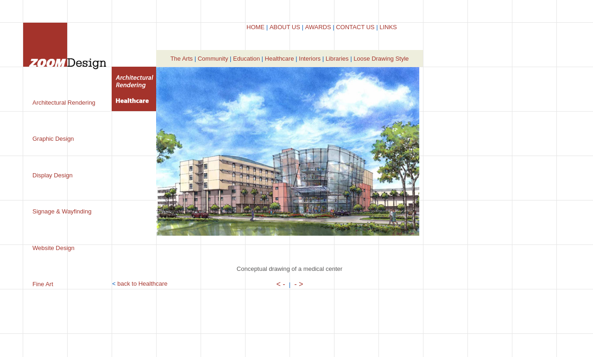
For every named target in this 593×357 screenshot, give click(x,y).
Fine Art (42, 284)
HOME (255, 27)
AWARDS (318, 27)
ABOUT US (285, 27)
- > (298, 284)
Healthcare (279, 58)
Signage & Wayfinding (61, 211)
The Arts (181, 58)
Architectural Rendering (63, 102)
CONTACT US (355, 27)
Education (246, 58)
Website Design (53, 247)
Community (213, 58)
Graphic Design (53, 138)
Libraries (337, 58)
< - (281, 284)
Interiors (310, 58)
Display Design (52, 175)
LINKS (388, 27)
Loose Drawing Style (381, 58)
